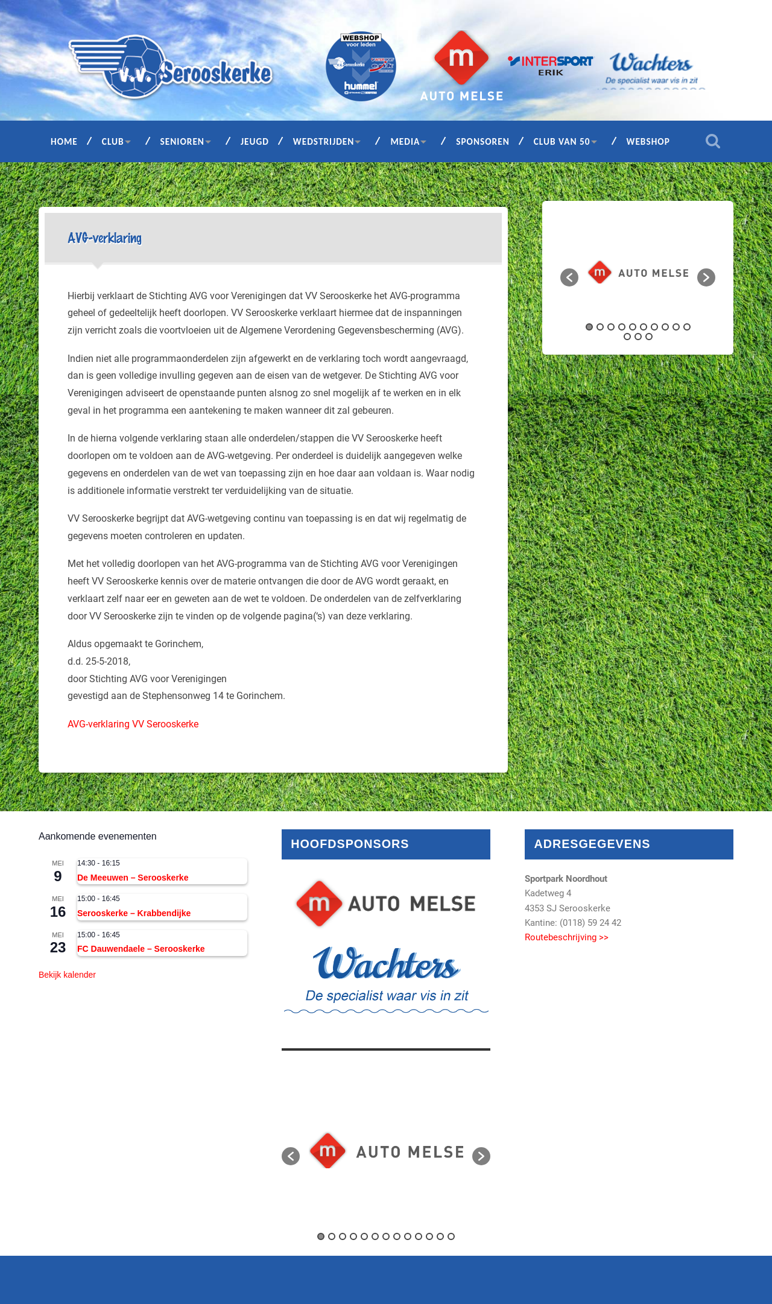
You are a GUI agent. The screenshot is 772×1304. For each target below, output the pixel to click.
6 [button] (643, 327)
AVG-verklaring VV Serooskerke (133, 724)
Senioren (182, 141)
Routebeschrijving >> (567, 937)
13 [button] (649, 336)
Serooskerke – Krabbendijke (134, 913)
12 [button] (638, 336)
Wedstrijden (324, 141)
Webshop (648, 141)
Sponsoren (483, 141)
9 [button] (676, 327)
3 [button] (611, 327)
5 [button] (632, 327)
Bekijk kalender (67, 975)
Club (113, 141)
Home (64, 141)
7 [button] (654, 327)
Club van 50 (562, 141)
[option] (637, 271)
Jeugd (255, 141)
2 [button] (600, 327)
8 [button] (665, 327)
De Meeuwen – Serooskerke (132, 877)
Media (405, 141)
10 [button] (687, 327)
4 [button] (621, 327)
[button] (569, 277)
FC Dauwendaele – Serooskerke (141, 949)
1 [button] (589, 327)
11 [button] (627, 336)
